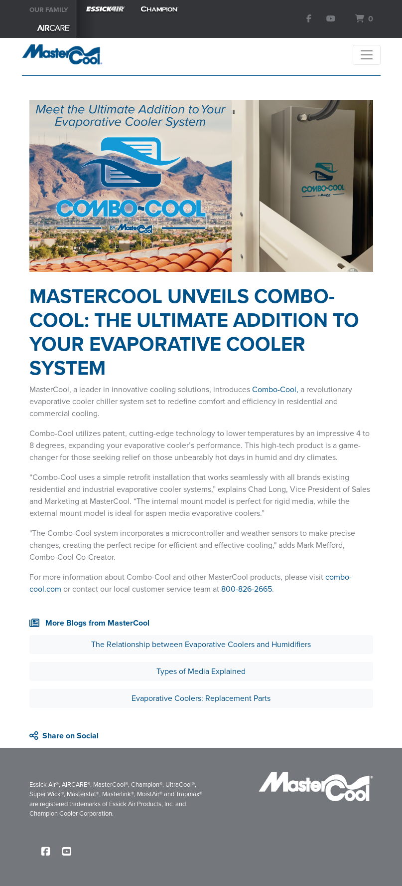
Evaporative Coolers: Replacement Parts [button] (201, 698)
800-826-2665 (246, 589)
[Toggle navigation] (367, 55)
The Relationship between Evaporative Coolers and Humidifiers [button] (201, 644)
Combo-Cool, (275, 389)
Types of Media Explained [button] (201, 671)
